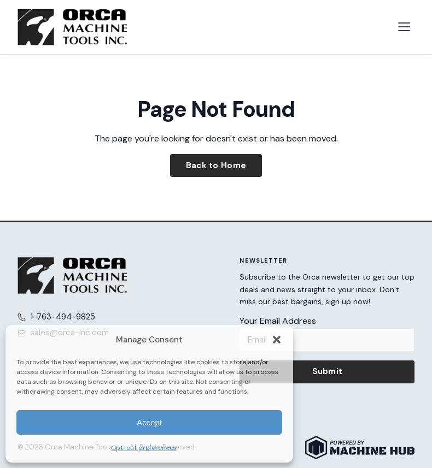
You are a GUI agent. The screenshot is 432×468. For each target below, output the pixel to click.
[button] (276, 339)
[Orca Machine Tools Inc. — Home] (72, 27)
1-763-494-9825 (62, 316)
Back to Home (216, 165)
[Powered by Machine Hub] (360, 447)
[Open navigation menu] (404, 26)
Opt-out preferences (144, 447)
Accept (149, 422)
